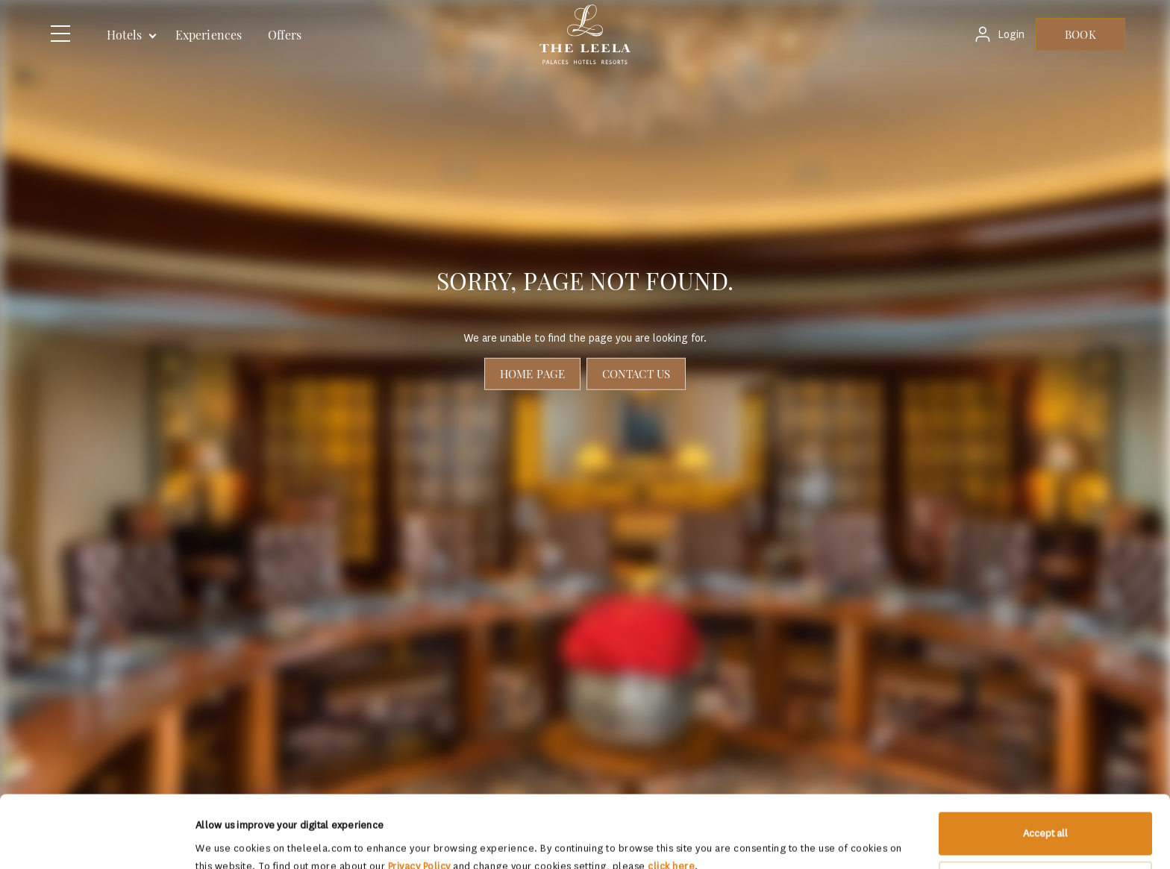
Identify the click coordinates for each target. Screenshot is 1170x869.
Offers (284, 35)
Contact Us (636, 373)
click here (671, 798)
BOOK (1080, 34)
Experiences (208, 35)
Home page (532, 373)
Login (1011, 35)
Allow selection (1046, 814)
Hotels (125, 35)
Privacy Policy (419, 798)
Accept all (1045, 765)
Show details (223, 839)
